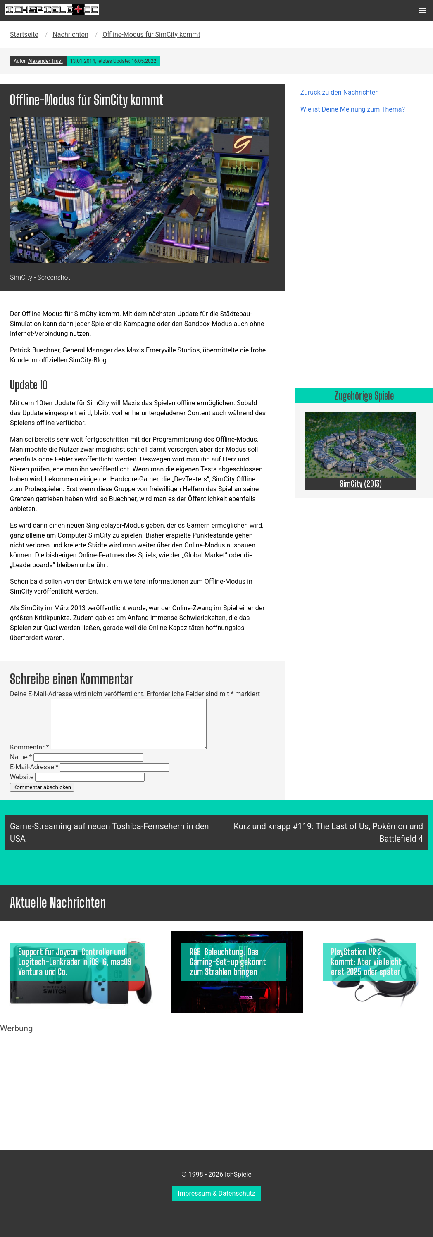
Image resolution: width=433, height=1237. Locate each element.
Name (21, 757)
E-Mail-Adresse (34, 767)
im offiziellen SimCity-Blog (68, 360)
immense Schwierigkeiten (188, 618)
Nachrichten (70, 34)
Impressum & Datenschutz (216, 1193)
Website (21, 777)
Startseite (24, 34)
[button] (422, 10)
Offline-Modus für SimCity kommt (151, 34)
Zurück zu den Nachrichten (339, 92)
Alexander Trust (45, 61)
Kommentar (29, 747)
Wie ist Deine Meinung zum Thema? (352, 109)
